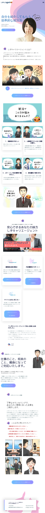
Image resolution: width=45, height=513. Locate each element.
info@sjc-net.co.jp (29, 507)
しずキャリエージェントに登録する (23, 95)
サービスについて (8, 385)
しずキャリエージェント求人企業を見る (12, 314)
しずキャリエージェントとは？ (11, 31)
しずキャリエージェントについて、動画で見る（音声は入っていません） (22, 88)
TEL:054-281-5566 (29, 505)
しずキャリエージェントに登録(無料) (33, 281)
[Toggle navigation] (44, 2)
